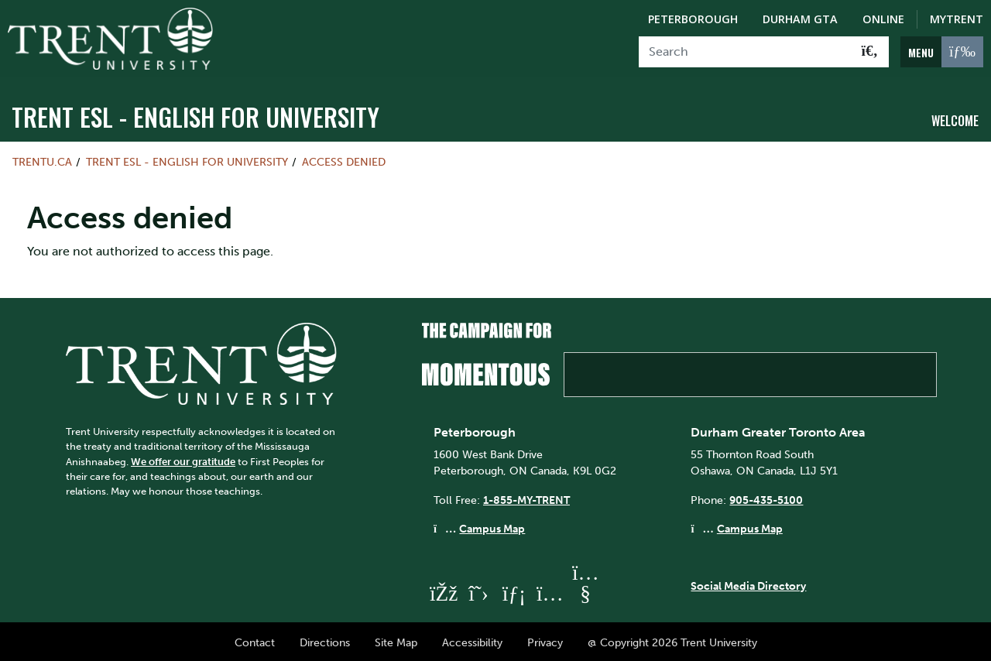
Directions (325, 640)
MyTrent (956, 19)
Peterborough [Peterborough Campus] (693, 19)
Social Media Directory (748, 583)
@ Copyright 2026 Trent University (672, 640)
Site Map (396, 640)
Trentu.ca (42, 159)
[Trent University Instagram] (550, 591)
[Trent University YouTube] (585, 591)
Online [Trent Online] (883, 19)
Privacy (545, 640)
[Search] (745, 51)
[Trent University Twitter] (478, 591)
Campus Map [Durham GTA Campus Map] (750, 526)
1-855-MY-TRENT (526, 497)
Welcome (955, 118)
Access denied (344, 159)
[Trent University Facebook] (443, 591)
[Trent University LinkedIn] (514, 591)
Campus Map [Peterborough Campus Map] (492, 526)
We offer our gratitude (183, 458)
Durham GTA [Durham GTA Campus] (800, 19)
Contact (255, 640)
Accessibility (472, 640)
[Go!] (870, 51)
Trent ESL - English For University (195, 114)
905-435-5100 (766, 497)
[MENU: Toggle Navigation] (941, 51)
